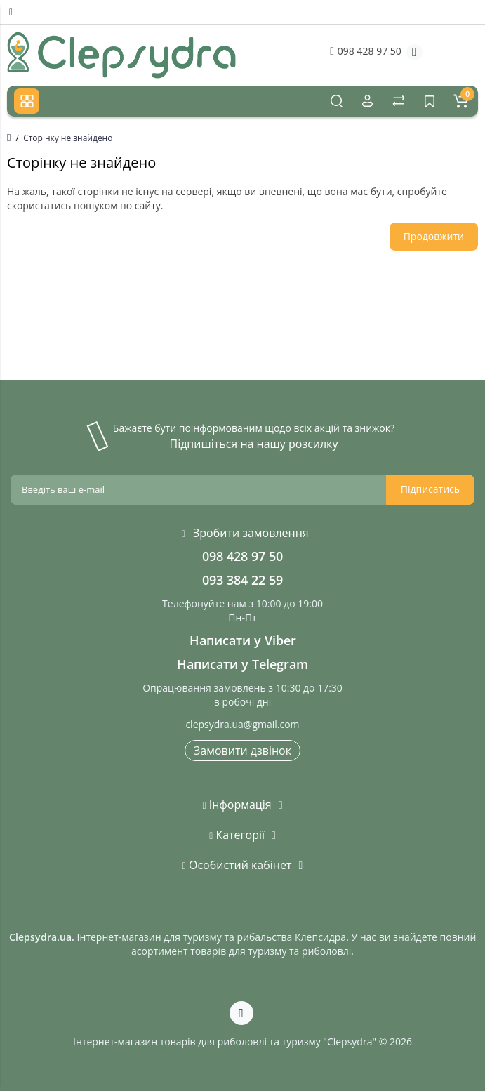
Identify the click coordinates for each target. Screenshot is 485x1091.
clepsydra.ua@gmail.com (242, 724)
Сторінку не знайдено (67, 138)
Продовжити (434, 236)
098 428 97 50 (365, 51)
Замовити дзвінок (242, 750)
